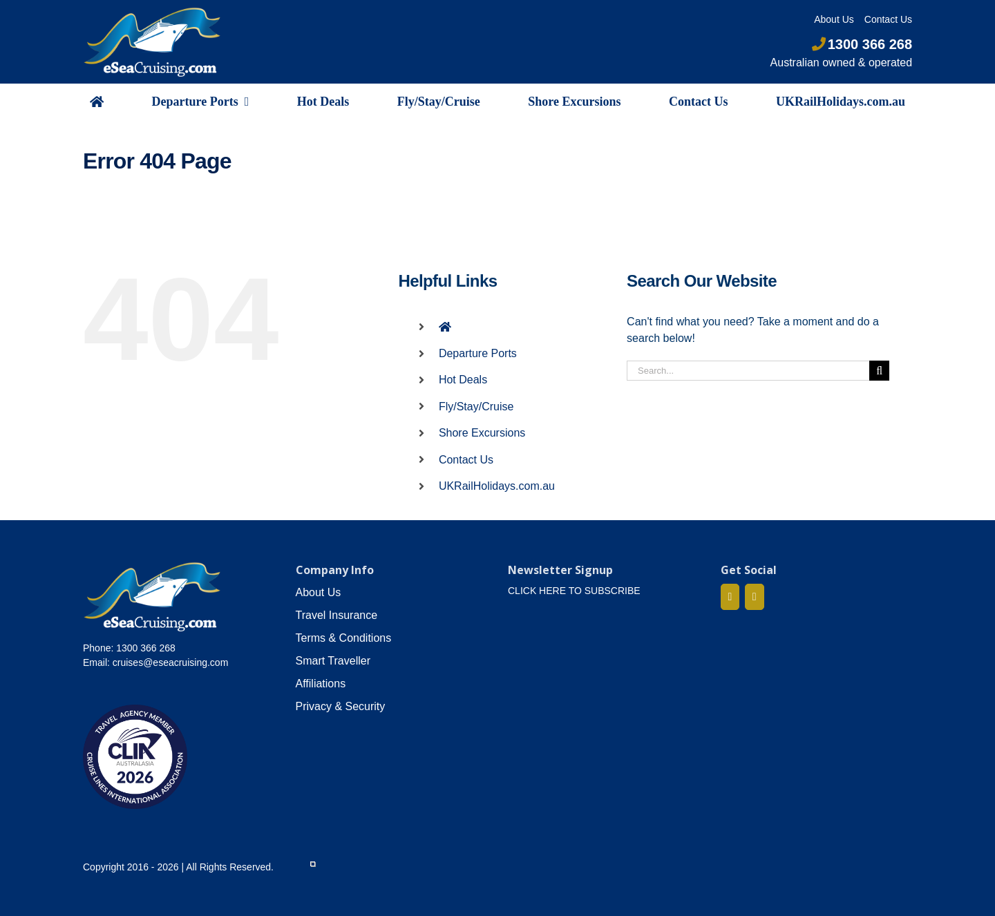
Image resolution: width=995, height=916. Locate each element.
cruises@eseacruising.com (171, 662)
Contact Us (466, 460)
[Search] (879, 371)
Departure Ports (478, 353)
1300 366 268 (862, 44)
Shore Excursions (482, 433)
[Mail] (754, 597)
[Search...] (748, 371)
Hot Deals (463, 379)
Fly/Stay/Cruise (476, 406)
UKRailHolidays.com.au (497, 486)
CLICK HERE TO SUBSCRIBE (574, 590)
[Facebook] (730, 597)
